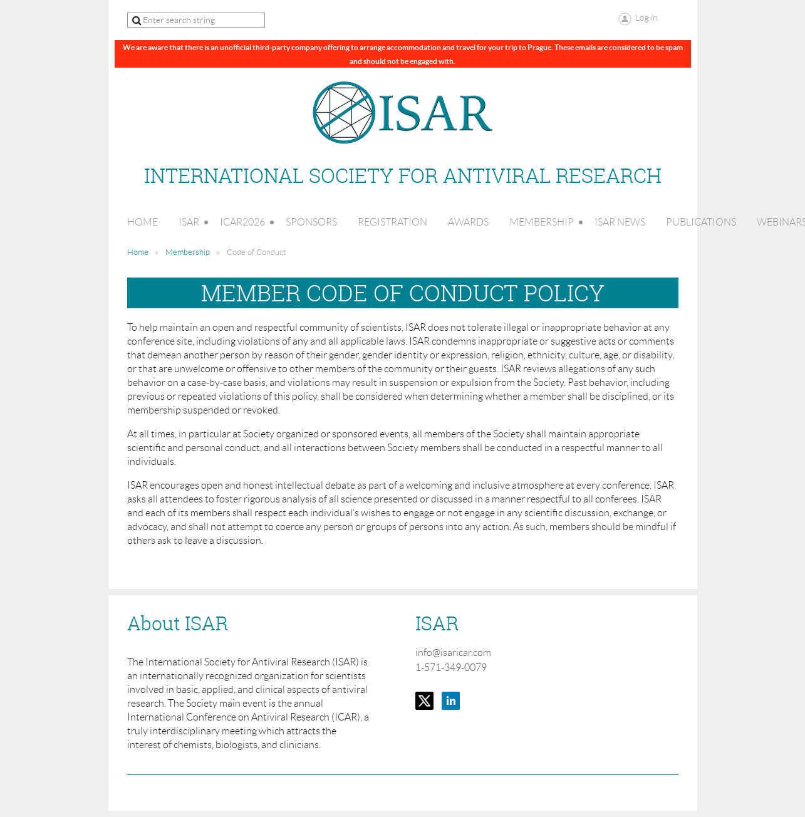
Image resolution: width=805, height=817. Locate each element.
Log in (646, 18)
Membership (187, 252)
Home (137, 252)
